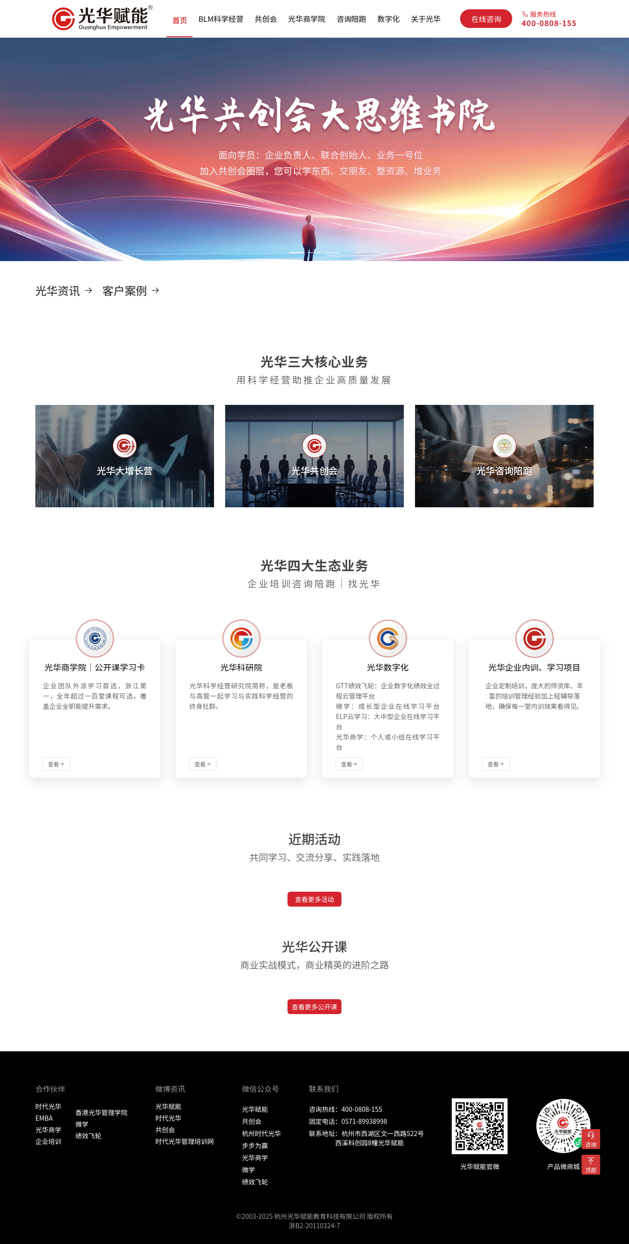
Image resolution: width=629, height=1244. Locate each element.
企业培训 (48, 1141)
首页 (179, 20)
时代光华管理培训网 (184, 1141)
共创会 (165, 1129)
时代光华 (48, 1106)
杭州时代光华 (261, 1133)
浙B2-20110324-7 (315, 1225)
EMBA (44, 1118)
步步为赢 (255, 1145)
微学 (81, 1124)
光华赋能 (168, 1106)
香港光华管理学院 (101, 1112)
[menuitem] (180, 18)
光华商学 (48, 1129)
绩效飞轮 (88, 1135)
